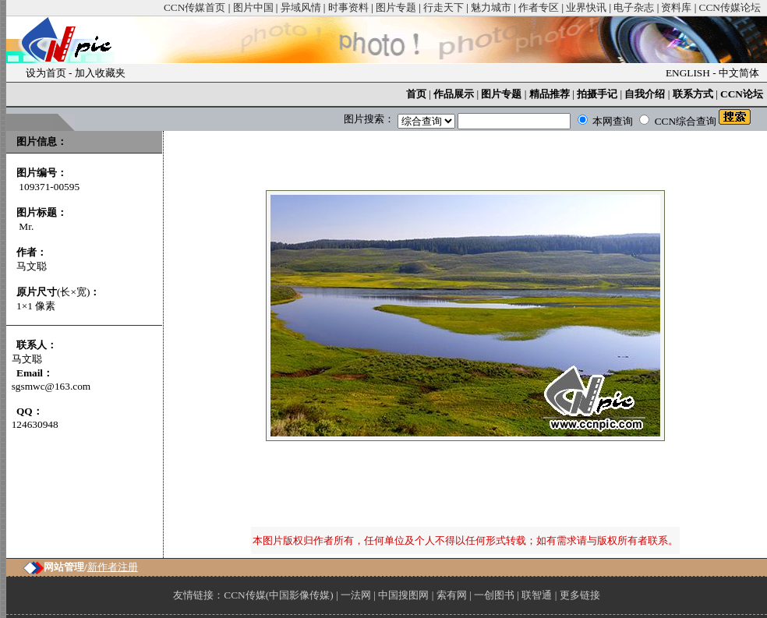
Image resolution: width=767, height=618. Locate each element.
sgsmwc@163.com (51, 386)
